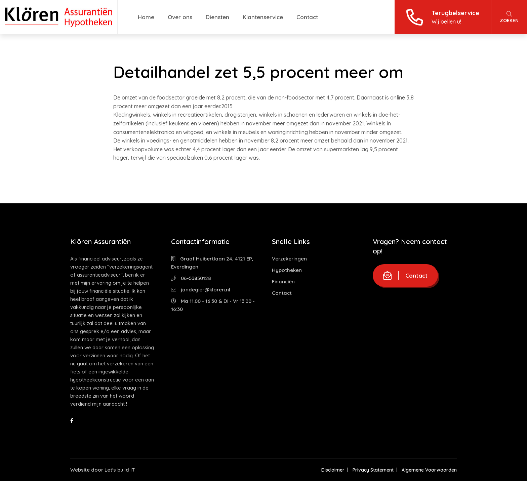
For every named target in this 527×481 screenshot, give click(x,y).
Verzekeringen (289, 258)
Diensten (217, 17)
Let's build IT (120, 470)
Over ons (180, 17)
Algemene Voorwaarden (429, 470)
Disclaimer (332, 470)
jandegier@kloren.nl (200, 289)
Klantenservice (263, 17)
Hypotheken (287, 270)
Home (146, 17)
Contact (307, 17)
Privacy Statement (373, 470)
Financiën (283, 281)
